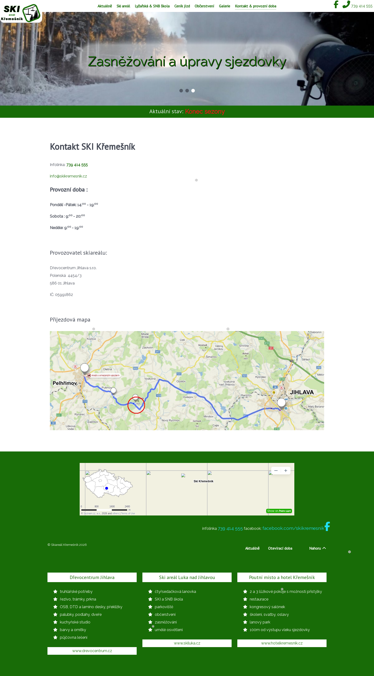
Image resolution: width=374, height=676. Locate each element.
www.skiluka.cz (187, 643)
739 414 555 (230, 528)
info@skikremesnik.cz (68, 176)
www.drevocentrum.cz (92, 651)
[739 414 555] (357, 6)
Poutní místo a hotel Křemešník (282, 577)
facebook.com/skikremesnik (296, 528)
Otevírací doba (280, 548)
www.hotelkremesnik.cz (282, 643)
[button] (181, 90)
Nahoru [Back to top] (318, 548)
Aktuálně (252, 548)
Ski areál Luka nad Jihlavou (187, 577)
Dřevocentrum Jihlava (92, 577)
